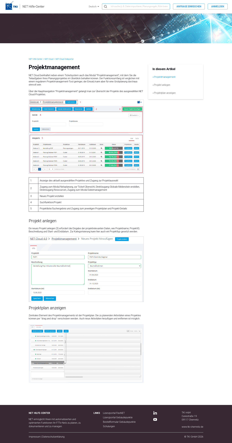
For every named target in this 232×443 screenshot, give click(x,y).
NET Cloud (49, 59)
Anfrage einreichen (189, 6)
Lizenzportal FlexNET (114, 413)
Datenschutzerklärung (53, 436)
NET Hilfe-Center (35, 59)
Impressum (35, 436)
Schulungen (109, 426)
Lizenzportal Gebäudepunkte (118, 417)
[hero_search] (136, 6)
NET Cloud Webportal (64, 59)
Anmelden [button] (217, 6)
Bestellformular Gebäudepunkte (119, 421)
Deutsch (93, 6)
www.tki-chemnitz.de (192, 426)
